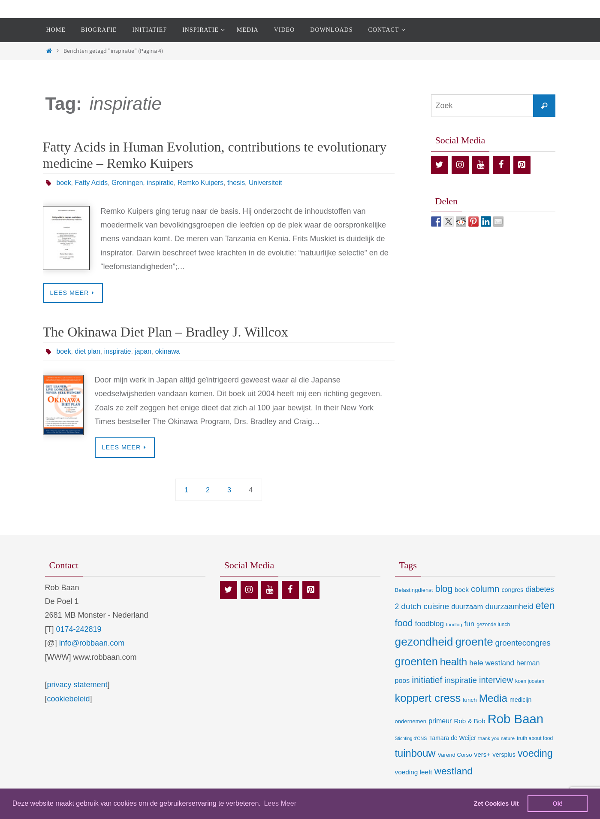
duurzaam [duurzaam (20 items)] (467, 607)
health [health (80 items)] (453, 662)
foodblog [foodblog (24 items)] (429, 623)
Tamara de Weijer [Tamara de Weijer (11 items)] (452, 737)
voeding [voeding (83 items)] (535, 753)
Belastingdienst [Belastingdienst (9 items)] (414, 590)
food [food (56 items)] (404, 623)
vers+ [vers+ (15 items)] (482, 754)
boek (64, 182)
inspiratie (162, 182)
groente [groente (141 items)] (474, 641)
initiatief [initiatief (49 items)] (427, 680)
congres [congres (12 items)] (512, 589)
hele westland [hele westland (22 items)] (491, 663)
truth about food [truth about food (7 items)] (535, 738)
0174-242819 (79, 629)
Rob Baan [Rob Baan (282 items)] (515, 719)
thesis (239, 182)
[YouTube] (480, 165)
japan (144, 351)
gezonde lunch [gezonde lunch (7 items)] (493, 625)
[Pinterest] (522, 165)
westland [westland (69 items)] (453, 771)
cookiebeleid (68, 699)
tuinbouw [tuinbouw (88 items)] (415, 753)
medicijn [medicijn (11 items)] (520, 699)
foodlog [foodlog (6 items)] (454, 624)
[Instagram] (460, 165)
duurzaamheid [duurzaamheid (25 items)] (509, 607)
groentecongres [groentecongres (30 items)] (523, 642)
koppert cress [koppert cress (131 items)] (428, 698)
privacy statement (77, 685)
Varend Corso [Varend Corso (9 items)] (455, 755)
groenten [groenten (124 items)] (416, 662)
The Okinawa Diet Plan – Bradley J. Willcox (165, 332)
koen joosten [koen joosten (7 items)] (529, 682)
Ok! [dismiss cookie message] (557, 803)
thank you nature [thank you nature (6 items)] (496, 738)
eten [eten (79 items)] (545, 606)
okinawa (169, 351)
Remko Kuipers (203, 182)
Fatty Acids (92, 182)
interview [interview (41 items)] (496, 680)
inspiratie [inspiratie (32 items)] (460, 680)
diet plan (88, 351)
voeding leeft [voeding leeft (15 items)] (413, 772)
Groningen (128, 182)
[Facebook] (501, 165)
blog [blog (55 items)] (443, 589)
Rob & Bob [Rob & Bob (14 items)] (469, 721)
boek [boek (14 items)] (462, 589)
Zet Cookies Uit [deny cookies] (496, 803)
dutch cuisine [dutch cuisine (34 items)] (425, 606)
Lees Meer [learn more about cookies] (280, 803)
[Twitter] (439, 165)
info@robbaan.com (91, 643)
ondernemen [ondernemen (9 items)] (411, 721)
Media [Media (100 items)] (493, 698)
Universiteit (269, 182)
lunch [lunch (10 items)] (469, 700)
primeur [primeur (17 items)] (440, 721)
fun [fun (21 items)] (469, 624)
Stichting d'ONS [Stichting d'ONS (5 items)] (411, 738)
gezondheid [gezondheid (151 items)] (424, 641)
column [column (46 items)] (485, 589)
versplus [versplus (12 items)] (503, 755)
